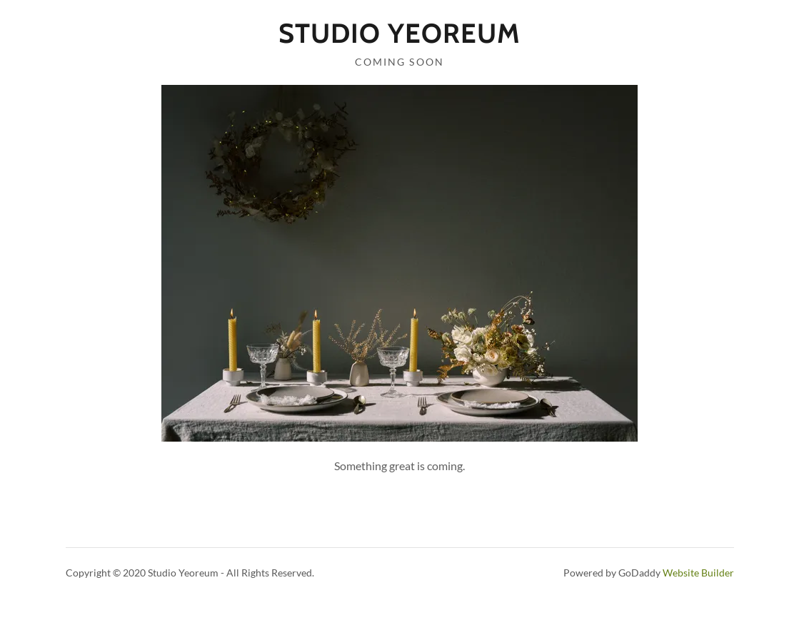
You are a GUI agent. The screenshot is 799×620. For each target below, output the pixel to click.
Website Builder (698, 572)
